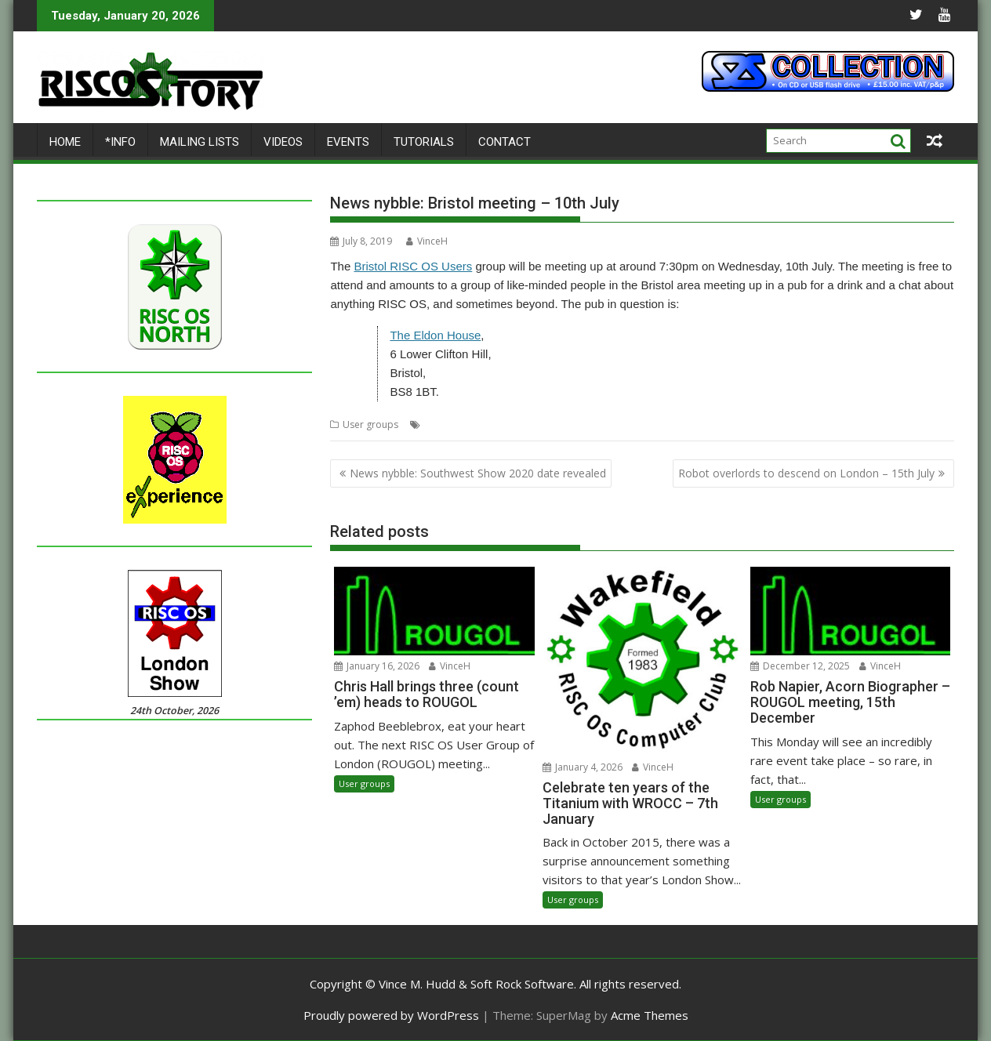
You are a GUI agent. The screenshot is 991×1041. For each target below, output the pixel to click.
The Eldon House (435, 335)
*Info (120, 142)
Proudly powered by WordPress (391, 1015)
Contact (504, 142)
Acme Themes (649, 1015)
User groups (370, 424)
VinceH (427, 241)
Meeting (502, 424)
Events (348, 142)
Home (65, 142)
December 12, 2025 (800, 666)
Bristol (438, 424)
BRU (468, 424)
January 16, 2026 (376, 666)
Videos (283, 142)
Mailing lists (199, 142)
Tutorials (424, 142)
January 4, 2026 (583, 767)
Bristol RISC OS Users (413, 266)
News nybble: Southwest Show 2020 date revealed (478, 473)
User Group (552, 424)
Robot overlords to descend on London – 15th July (806, 473)
